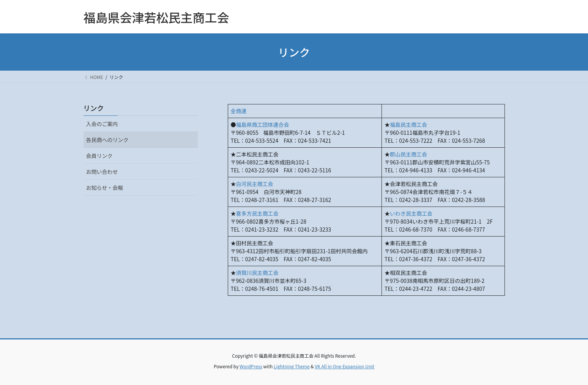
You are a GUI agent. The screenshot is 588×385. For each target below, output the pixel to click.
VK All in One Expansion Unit (344, 366)
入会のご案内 (102, 124)
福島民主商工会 (408, 124)
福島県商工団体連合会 (262, 124)
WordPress (251, 366)
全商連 (239, 111)
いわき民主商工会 (411, 213)
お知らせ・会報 (104, 187)
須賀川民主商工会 (257, 272)
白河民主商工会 (254, 184)
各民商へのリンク (107, 140)
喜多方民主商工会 (257, 213)
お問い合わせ (102, 171)
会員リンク (99, 155)
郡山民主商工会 (408, 154)
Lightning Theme (292, 366)
